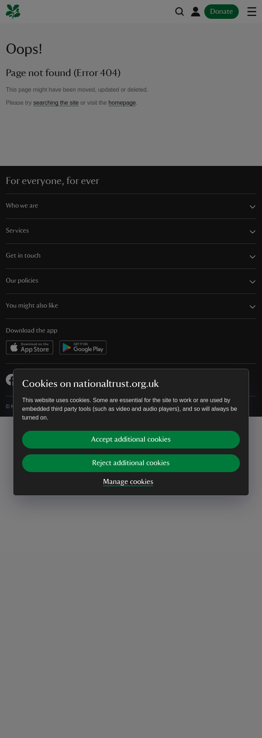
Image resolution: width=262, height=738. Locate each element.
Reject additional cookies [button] (130, 399)
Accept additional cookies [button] (131, 376)
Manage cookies (128, 418)
